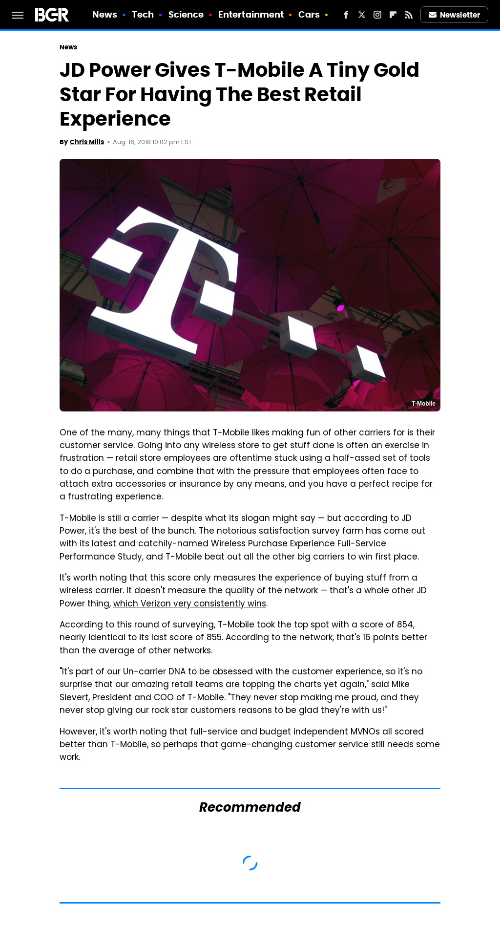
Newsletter (454, 15)
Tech (143, 14)
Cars (309, 14)
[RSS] (409, 15)
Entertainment (251, 14)
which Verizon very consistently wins (189, 604)
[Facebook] (346, 15)
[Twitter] (362, 15)
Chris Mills (87, 142)
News (104, 14)
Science (186, 14)
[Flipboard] (393, 15)
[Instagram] (377, 15)
